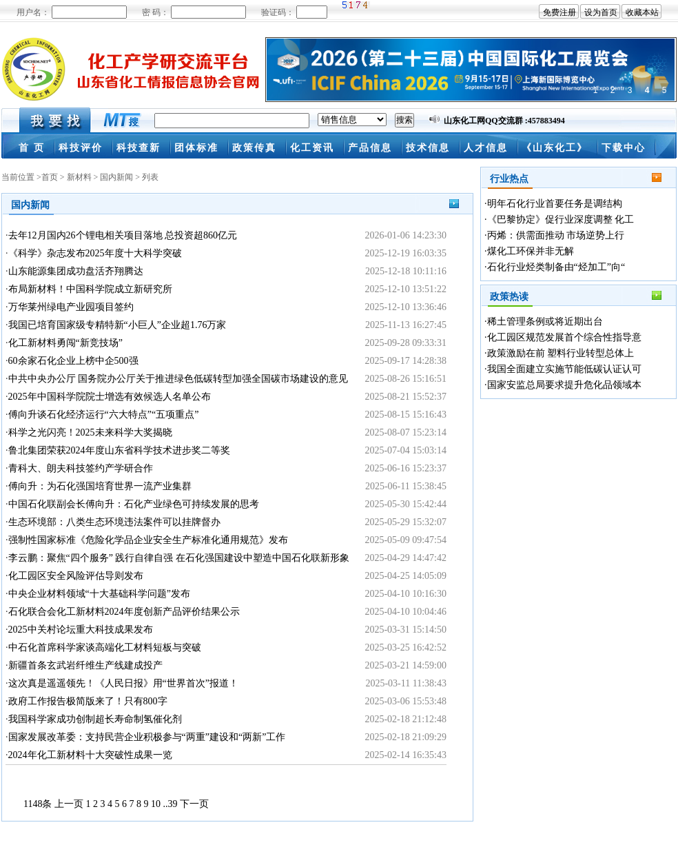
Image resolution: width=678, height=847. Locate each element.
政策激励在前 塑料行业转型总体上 (561, 353)
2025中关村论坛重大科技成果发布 (80, 629)
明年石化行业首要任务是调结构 (554, 203)
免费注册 (559, 12)
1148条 (37, 804)
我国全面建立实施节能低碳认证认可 (564, 369)
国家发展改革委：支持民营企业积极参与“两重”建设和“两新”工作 (147, 737)
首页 (49, 177)
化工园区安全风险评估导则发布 (75, 576)
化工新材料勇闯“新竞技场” (65, 343)
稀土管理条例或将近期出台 (545, 321)
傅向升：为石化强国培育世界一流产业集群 (100, 486)
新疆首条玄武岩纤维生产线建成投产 (85, 665)
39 (172, 804)
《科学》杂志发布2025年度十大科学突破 (95, 253)
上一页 (68, 804)
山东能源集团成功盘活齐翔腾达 (75, 271)
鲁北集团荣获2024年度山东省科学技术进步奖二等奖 (119, 450)
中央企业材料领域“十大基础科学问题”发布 (99, 594)
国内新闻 (116, 177)
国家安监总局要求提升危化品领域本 (564, 385)
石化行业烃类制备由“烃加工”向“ (556, 267)
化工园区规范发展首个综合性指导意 (564, 337)
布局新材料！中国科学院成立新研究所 (90, 289)
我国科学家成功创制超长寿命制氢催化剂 (95, 719)
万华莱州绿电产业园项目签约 (71, 307)
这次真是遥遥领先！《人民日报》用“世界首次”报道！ (123, 683)
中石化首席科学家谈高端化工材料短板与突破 (104, 647)
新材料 (79, 177)
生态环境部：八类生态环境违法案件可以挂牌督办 (114, 522)
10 (156, 804)
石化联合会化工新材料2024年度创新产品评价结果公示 (124, 611)
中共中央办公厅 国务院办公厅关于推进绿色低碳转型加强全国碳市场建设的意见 (178, 379)
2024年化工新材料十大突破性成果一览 (90, 755)
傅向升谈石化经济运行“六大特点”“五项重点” (103, 414)
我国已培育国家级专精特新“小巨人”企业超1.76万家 (117, 325)
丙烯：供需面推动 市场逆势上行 (556, 235)
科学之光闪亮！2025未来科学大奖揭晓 (90, 432)
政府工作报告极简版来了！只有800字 (87, 701)
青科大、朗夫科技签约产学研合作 (80, 468)
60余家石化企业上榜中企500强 (73, 361)
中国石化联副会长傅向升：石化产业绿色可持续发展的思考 (133, 504)
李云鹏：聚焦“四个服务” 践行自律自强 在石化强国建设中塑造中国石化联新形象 (178, 558)
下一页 (194, 804)
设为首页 (600, 12)
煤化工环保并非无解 (530, 251)
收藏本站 (642, 12)
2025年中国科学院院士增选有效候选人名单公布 (109, 396)
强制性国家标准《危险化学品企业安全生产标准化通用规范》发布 (148, 540)
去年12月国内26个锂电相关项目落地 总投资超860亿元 (123, 235)
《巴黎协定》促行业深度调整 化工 (561, 219)
